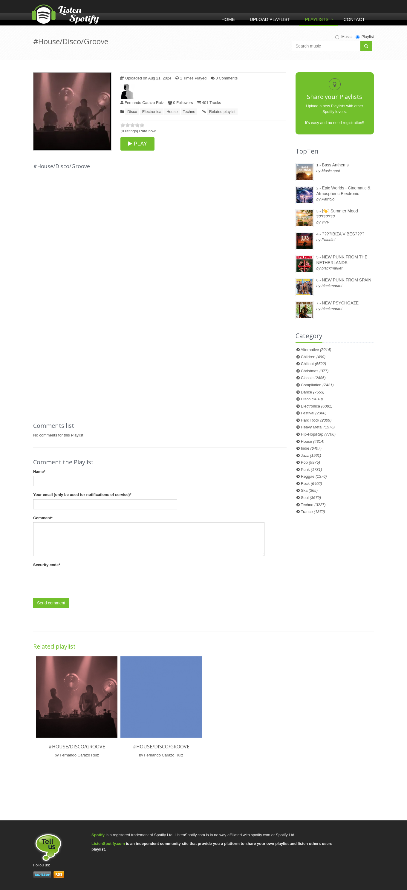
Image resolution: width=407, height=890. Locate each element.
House (172, 111)
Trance (313, 511)
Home (228, 19)
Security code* (46, 565)
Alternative (316, 349)
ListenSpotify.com (108, 843)
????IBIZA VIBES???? (343, 234)
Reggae (314, 476)
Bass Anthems (335, 165)
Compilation (317, 385)
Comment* (43, 518)
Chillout (313, 363)
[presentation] (78, 581)
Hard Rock (316, 420)
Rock (311, 483)
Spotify (98, 835)
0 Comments (224, 78)
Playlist (365, 36)
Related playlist (222, 111)
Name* (39, 471)
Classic (313, 378)
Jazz (311, 455)
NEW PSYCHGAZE (340, 303)
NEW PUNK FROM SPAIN (346, 280)
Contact (354, 19)
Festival (314, 413)
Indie (311, 448)
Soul (311, 497)
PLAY (137, 144)
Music (343, 36)
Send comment (51, 603)
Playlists (317, 19)
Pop (310, 462)
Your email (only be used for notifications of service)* (82, 494)
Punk (311, 469)
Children (313, 357)
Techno (189, 111)
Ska (309, 490)
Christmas (314, 371)
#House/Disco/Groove (76, 746)
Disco (132, 111)
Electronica (151, 111)
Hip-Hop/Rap (318, 434)
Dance (313, 392)
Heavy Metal (318, 427)
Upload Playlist (270, 19)
